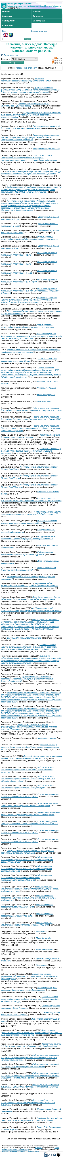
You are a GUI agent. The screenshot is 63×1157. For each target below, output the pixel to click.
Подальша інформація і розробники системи (20, 1151)
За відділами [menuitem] (8, 21)
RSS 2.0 (56, 63)
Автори (19, 68)
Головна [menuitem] (6, 11)
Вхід (4, 31)
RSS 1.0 (56, 61)
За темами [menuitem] (38, 16)
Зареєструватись (39, 31)
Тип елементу (30, 68)
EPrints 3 (38, 1148)
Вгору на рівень (11, 55)
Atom (58, 58)
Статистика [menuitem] (7, 25)
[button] (12, 62)
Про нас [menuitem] (37, 11)
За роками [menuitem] (7, 16)
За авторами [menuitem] (39, 21)
